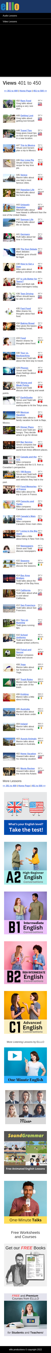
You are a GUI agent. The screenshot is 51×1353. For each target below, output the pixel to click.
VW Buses (25, 472)
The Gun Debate (28, 249)
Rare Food (25, 101)
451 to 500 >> (40, 91)
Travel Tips (26, 130)
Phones (24, 368)
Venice (23, 175)
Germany (25, 234)
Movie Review (27, 768)
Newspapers (26, 546)
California (25, 590)
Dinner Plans (27, 427)
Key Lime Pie (27, 160)
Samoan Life (26, 219)
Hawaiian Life (27, 190)
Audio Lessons (10, 16)
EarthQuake (26, 397)
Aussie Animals (28, 739)
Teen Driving (26, 294)
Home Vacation (28, 754)
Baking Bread (27, 323)
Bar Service (26, 442)
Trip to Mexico (27, 145)
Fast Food (25, 308)
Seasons (24, 561)
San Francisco (27, 605)
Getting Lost (26, 115)
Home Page (25, 91)
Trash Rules (26, 679)
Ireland (23, 724)
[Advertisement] (25, 51)
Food (23, 338)
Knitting (24, 694)
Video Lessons (10, 21)
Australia (25, 709)
